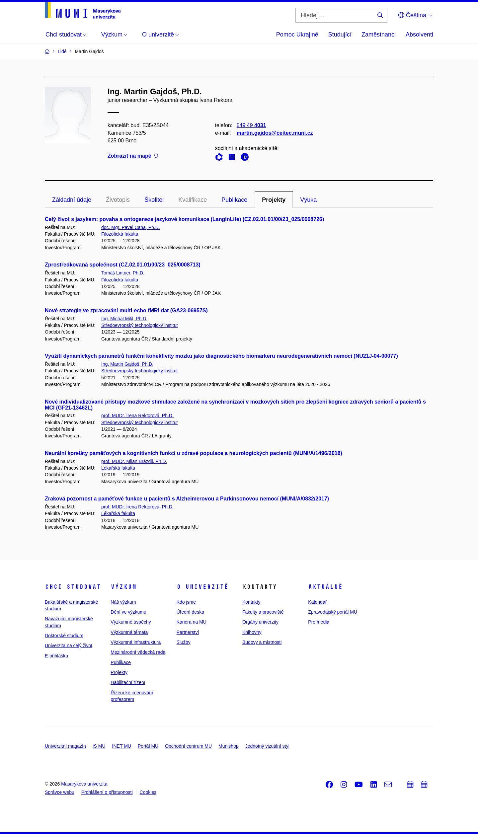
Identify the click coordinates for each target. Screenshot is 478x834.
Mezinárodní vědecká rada (138, 652)
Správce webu (59, 792)
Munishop (228, 746)
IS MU (99, 746)
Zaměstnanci (378, 34)
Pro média (318, 622)
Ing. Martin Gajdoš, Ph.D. (127, 364)
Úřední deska (190, 612)
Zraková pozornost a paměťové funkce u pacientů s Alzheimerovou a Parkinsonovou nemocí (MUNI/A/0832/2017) (187, 498)
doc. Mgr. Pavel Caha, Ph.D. (130, 227)
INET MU (121, 746)
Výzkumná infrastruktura (136, 642)
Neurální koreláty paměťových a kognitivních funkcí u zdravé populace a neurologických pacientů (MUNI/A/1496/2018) (193, 453)
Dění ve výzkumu (128, 612)
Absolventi (419, 34)
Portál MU (148, 746)
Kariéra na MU (191, 622)
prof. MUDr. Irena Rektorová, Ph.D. (137, 415)
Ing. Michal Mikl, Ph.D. (124, 318)
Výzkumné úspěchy (131, 622)
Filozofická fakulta (119, 234)
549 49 (251, 125)
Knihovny (252, 632)
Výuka (308, 199)
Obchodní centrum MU (188, 746)
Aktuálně (325, 586)
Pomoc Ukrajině (297, 34)
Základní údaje (71, 199)
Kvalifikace (192, 199)
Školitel (154, 199)
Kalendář (317, 602)
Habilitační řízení (128, 682)
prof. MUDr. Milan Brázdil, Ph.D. (134, 461)
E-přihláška (56, 655)
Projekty (273, 199)
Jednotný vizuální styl (267, 746)
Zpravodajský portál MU (332, 612)
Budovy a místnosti (261, 642)
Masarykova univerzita (84, 784)
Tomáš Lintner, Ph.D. (122, 272)
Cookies (148, 792)
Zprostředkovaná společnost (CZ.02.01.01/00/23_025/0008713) (122, 264)
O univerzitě (202, 586)
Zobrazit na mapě (133, 156)
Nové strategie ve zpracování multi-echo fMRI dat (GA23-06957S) (126, 310)
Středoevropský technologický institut (139, 325)
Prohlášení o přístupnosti (107, 792)
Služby (184, 642)
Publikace (234, 199)
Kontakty (251, 602)
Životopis (118, 199)
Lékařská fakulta (118, 468)
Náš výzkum (123, 602)
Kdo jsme (186, 602)
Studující (340, 34)
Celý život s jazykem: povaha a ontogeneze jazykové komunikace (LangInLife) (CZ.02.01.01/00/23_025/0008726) (184, 219)
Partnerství (188, 632)
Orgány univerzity (260, 622)
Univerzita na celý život (68, 645)
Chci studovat (73, 586)
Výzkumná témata (129, 632)
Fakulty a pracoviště (263, 612)
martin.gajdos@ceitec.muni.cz (275, 133)
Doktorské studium (64, 635)
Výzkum (123, 586)
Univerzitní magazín (65, 746)
